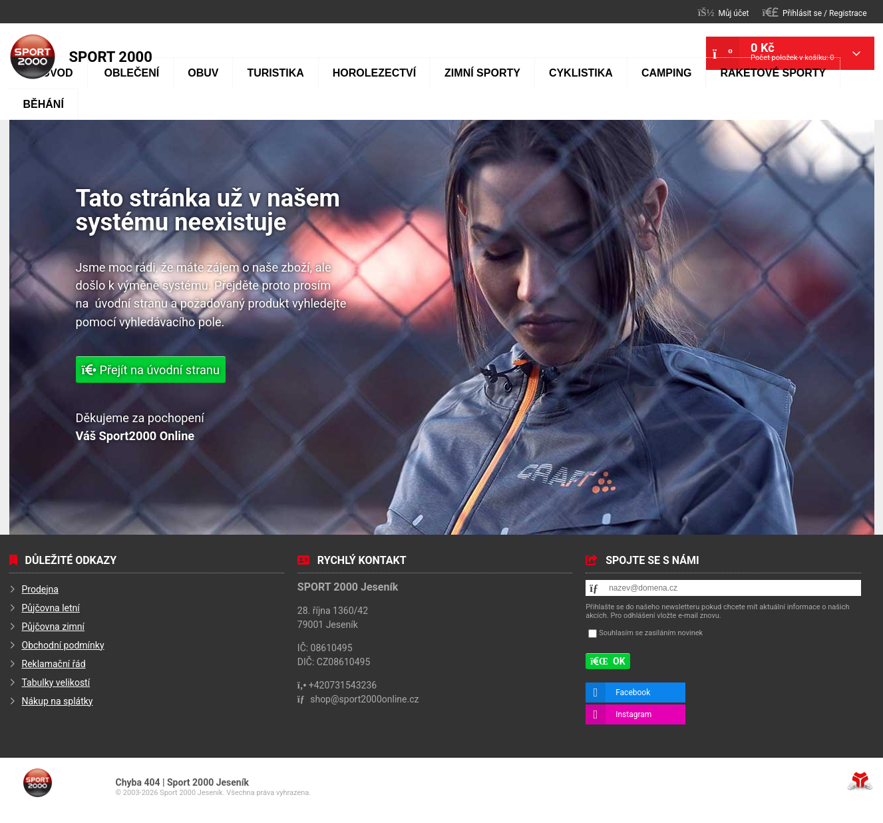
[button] (815, 12)
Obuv (203, 73)
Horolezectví (374, 73)
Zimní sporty (482, 73)
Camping (666, 73)
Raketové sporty (773, 73)
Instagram (633, 714)
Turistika (275, 73)
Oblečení (132, 73)
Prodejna (40, 589)
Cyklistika (581, 73)
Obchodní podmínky (63, 645)
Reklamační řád (54, 664)
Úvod (32, 56)
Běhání (43, 104)
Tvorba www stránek (860, 781)
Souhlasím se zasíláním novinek (651, 633)
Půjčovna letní (51, 608)
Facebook (633, 692)
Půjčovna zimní (53, 626)
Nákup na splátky (57, 701)
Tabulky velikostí (56, 682)
